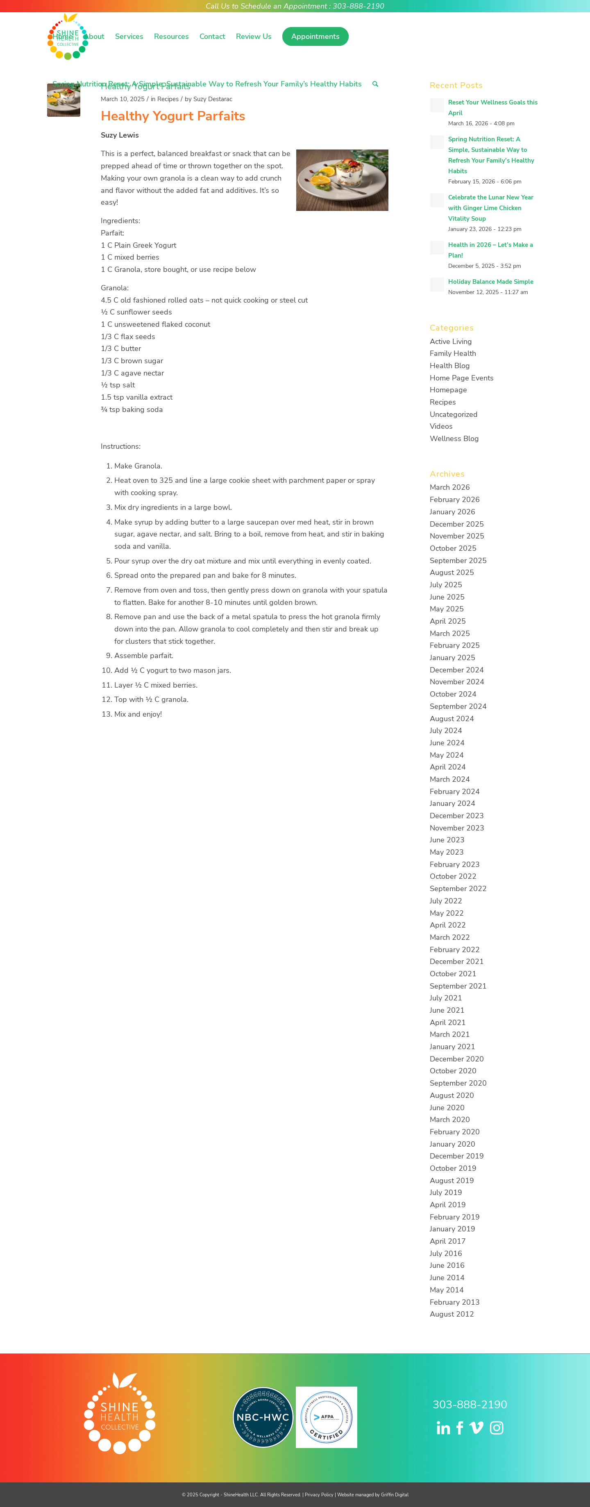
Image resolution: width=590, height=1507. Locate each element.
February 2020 (455, 1132)
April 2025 (448, 621)
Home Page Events (462, 378)
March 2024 (450, 779)
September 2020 (458, 1083)
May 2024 (447, 755)
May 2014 (447, 1290)
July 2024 (446, 730)
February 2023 (455, 864)
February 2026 (455, 500)
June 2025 (447, 597)
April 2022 (448, 925)
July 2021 (446, 998)
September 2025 (458, 561)
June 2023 (447, 840)
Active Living (451, 341)
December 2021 (457, 961)
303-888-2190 (470, 1404)
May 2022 (447, 913)
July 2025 (446, 585)
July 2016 (446, 1253)
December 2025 (457, 524)
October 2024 (453, 694)
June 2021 (447, 1010)
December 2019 (457, 1156)
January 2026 (452, 512)
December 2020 (457, 1059)
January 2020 (452, 1144)
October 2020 (453, 1071)
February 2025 (455, 645)
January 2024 (452, 803)
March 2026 (450, 487)
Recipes (443, 402)
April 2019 (448, 1205)
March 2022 (450, 937)
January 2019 (452, 1229)
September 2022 (458, 889)
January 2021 (452, 1047)
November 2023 (457, 828)
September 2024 (458, 706)
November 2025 (457, 536)
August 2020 (452, 1095)
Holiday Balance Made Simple (490, 282)
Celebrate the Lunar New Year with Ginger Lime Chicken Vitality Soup (490, 208)
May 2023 (447, 852)
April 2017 (448, 1241)
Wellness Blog (454, 439)
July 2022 (446, 901)
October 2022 (453, 876)
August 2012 (452, 1314)
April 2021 (448, 1022)
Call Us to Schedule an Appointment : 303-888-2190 (295, 6)
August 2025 (452, 572)
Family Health (453, 353)
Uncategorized (454, 414)
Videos (441, 426)
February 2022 (455, 950)
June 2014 (447, 1278)
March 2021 (450, 1034)
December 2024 (457, 670)
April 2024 (448, 767)
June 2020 (447, 1108)
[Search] (375, 84)
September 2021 (458, 986)
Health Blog (450, 366)
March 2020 (450, 1120)
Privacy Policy (319, 1495)
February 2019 (455, 1217)
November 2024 (457, 682)
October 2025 (453, 548)
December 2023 (457, 816)
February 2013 (455, 1302)
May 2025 (447, 609)
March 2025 (450, 633)
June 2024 (447, 743)
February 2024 (455, 791)
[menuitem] (62, 36)
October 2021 (453, 974)
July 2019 (446, 1192)
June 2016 (447, 1265)
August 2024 (452, 719)
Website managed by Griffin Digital (372, 1495)
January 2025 (452, 658)
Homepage (448, 390)
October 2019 (453, 1168)
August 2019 (452, 1181)
